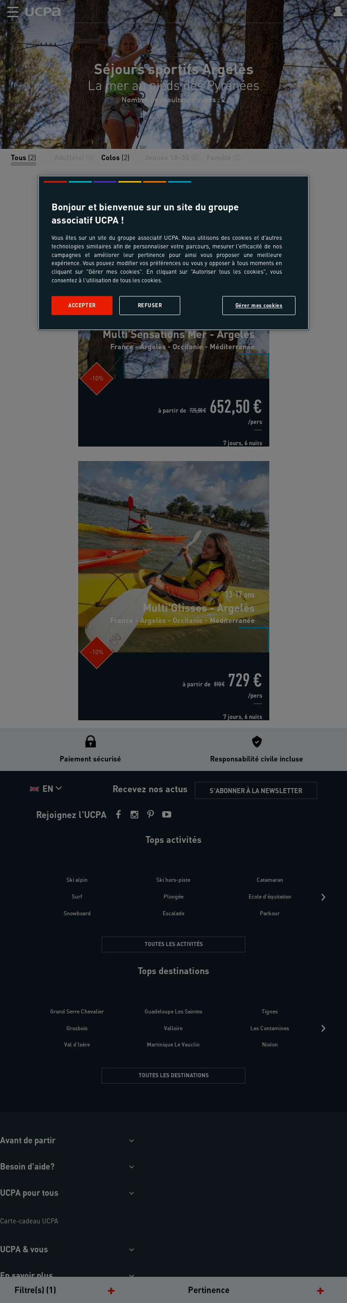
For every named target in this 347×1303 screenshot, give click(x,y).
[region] (173, 252)
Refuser (150, 305)
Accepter (82, 305)
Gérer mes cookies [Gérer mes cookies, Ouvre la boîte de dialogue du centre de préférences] (259, 305)
